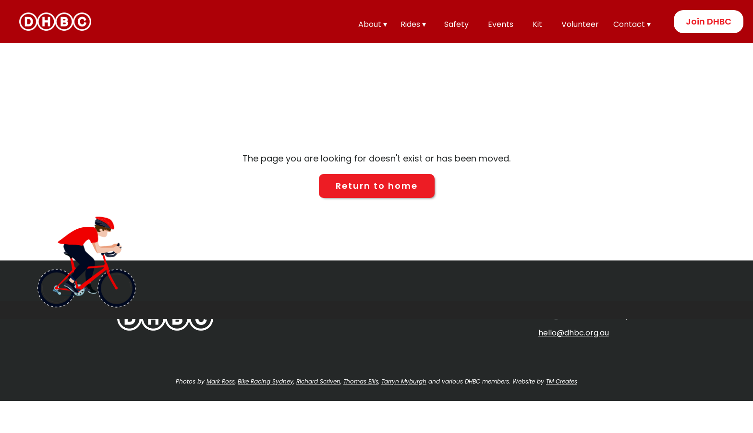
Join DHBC (708, 21)
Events (500, 24)
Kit (537, 24)
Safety (456, 24)
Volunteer (580, 24)
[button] (374, 23)
